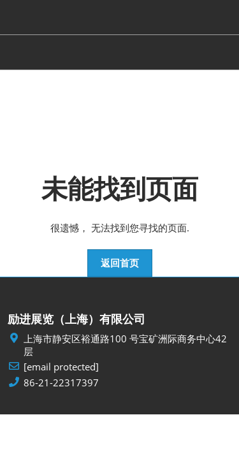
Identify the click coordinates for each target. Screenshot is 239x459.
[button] (119, 263)
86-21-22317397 (61, 383)
